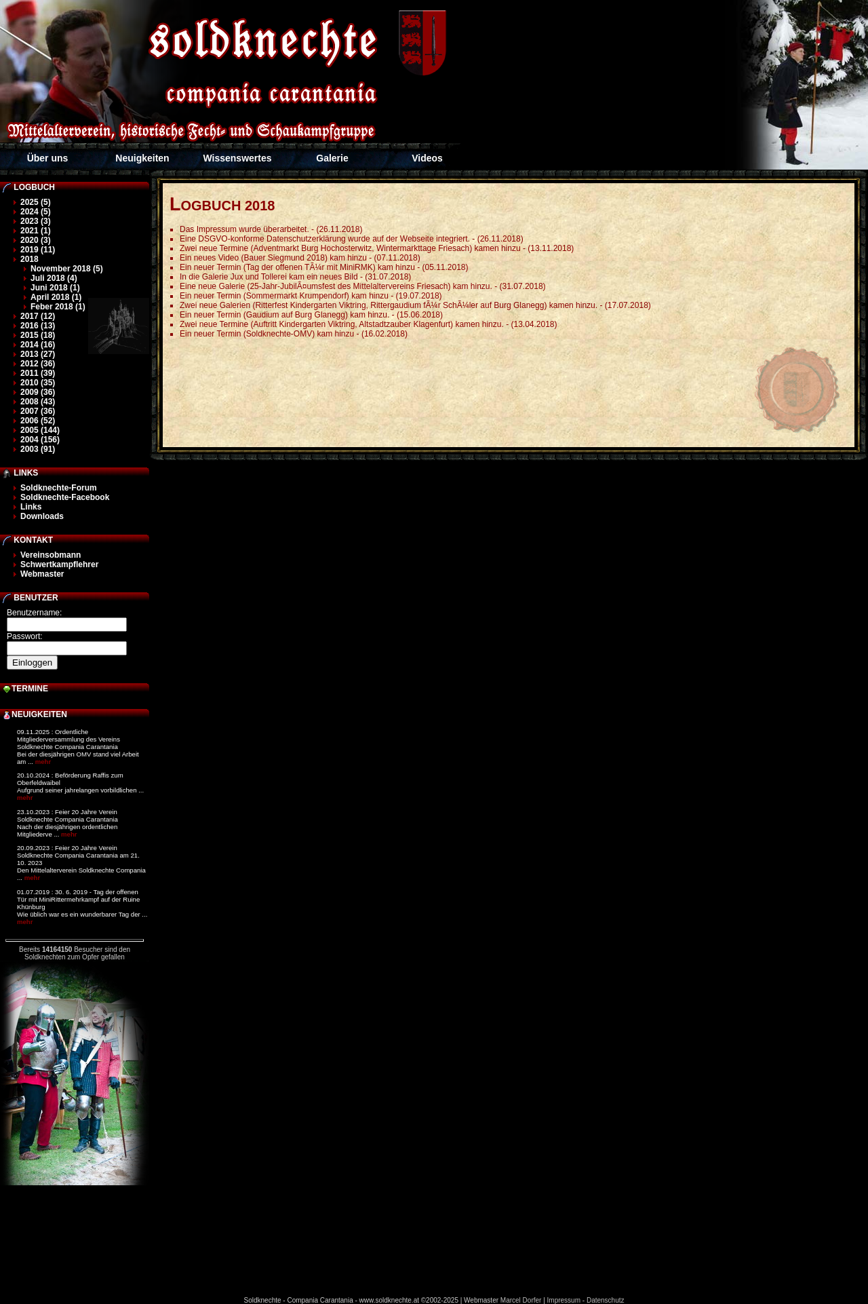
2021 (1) (35, 230)
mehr (43, 761)
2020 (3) (35, 240)
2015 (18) (37, 335)
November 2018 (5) (67, 268)
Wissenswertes (237, 158)
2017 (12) (37, 316)
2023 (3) (35, 221)
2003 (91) (37, 449)
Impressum (563, 1300)
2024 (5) (35, 211)
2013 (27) (37, 354)
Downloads (42, 516)
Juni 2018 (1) (55, 287)
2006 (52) (37, 420)
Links (30, 507)
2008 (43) (37, 401)
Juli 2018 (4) (54, 278)
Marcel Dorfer (521, 1300)
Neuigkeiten (142, 158)
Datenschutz (606, 1300)
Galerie (332, 158)
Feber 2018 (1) (58, 306)
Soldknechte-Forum (58, 488)
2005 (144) (40, 430)
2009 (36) (37, 392)
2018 (29, 259)
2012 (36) (37, 363)
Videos (427, 158)
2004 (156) (40, 439)
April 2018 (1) (56, 297)
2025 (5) (35, 202)
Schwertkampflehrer (59, 564)
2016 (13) (37, 325)
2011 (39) (37, 373)
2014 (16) (37, 344)
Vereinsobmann (50, 555)
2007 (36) (37, 411)
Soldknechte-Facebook (64, 497)
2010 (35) (37, 382)
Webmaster (42, 574)
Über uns (47, 158)
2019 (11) (37, 249)
